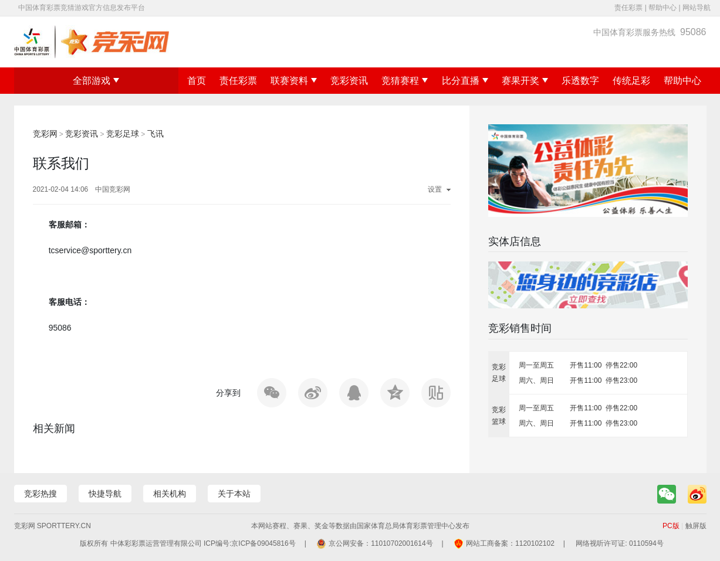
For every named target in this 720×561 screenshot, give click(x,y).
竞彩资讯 (349, 81)
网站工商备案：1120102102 (510, 543)
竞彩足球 (122, 133)
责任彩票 (628, 8)
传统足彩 (631, 81)
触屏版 (696, 526)
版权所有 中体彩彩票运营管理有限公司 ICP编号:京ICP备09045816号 (187, 543)
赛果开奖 (525, 81)
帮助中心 (662, 8)
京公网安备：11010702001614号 (380, 543)
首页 (196, 81)
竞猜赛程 (404, 81)
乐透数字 (580, 81)
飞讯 (155, 133)
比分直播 (465, 81)
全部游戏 (96, 81)
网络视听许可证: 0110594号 (619, 543)
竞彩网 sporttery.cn (52, 526)
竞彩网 (45, 133)
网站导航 (696, 8)
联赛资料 (294, 81)
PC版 (671, 526)
